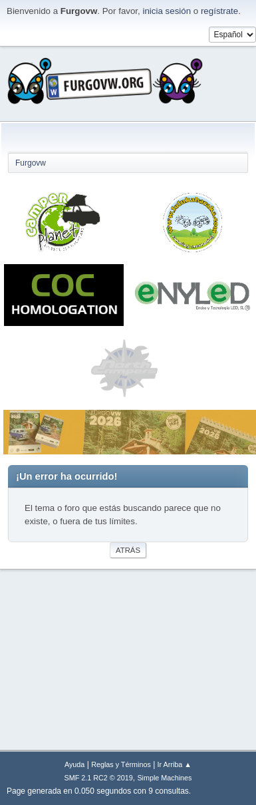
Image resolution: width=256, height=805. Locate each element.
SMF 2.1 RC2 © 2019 (98, 778)
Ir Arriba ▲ (175, 764)
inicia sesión (166, 11)
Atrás (128, 550)
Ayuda (74, 764)
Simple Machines (164, 778)
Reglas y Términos (121, 764)
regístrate (219, 11)
